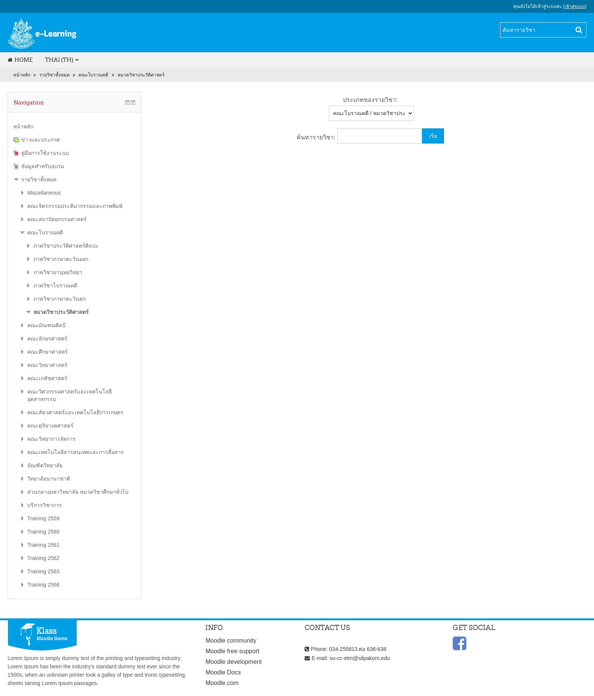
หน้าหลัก (21, 75)
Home (20, 59)
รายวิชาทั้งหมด (54, 75)
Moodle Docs (223, 672)
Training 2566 (43, 585)
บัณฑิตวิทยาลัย (45, 465)
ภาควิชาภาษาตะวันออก (60, 259)
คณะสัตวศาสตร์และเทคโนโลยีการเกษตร (75, 412)
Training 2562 (43, 558)
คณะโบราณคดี (93, 75)
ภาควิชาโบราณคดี (55, 285)
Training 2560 (43, 532)
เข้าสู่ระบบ (574, 6)
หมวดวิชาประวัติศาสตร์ (140, 75)
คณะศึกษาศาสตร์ (47, 352)
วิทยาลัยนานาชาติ (48, 479)
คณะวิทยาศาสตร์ (47, 365)
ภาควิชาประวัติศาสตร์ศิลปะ (65, 246)
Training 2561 (43, 545)
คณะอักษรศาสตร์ (47, 339)
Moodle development (233, 662)
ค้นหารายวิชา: (317, 137)
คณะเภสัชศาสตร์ (47, 378)
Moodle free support (232, 651)
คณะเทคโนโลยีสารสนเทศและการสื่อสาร (75, 452)
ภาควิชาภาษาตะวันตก (59, 299)
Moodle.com (221, 683)
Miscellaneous (44, 193)
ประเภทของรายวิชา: (370, 100)
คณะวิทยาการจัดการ (51, 439)
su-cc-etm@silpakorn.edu (360, 658)
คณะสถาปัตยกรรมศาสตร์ (57, 219)
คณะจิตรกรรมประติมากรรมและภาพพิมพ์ (74, 206)
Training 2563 (43, 571)
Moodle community (230, 640)
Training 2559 (43, 518)
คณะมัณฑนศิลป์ (46, 325)
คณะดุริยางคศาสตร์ (50, 426)
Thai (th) (59, 59)
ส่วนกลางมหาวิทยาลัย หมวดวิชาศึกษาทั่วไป (77, 492)
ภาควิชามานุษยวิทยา (57, 272)
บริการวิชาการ (44, 505)
